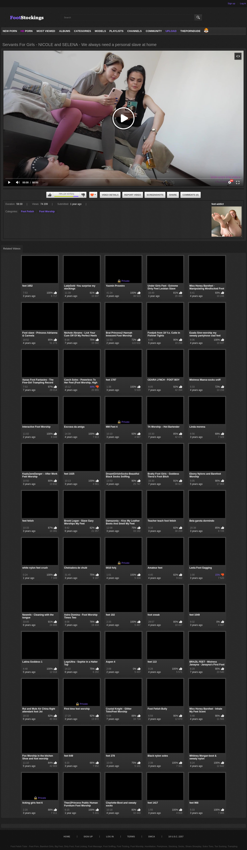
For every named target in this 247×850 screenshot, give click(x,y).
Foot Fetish (27, 211)
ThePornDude (190, 31)
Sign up (231, 3)
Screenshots (155, 195)
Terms (131, 836)
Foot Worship (47, 211)
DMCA (151, 836)
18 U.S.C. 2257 (175, 836)
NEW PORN (10, 31)
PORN (26, 31)
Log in (243, 3)
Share (173, 195)
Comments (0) (190, 195)
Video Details (110, 195)
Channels (134, 31)
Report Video (132, 195)
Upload (170, 31)
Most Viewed (46, 31)
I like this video (49, 195)
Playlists (116, 31)
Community (154, 31)
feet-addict (218, 204)
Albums (64, 31)
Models (100, 31)
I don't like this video (83, 195)
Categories (82, 31)
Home (67, 836)
